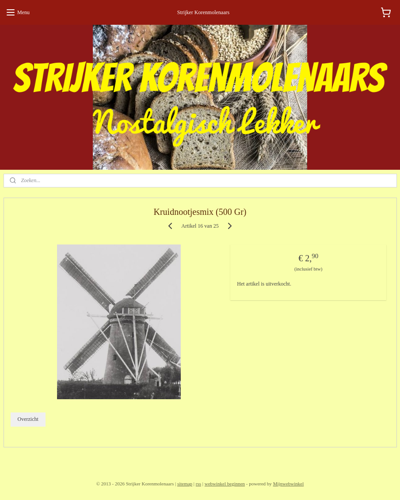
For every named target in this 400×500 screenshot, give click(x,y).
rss (198, 483)
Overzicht (27, 419)
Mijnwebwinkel (288, 483)
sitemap (184, 483)
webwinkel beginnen (225, 483)
